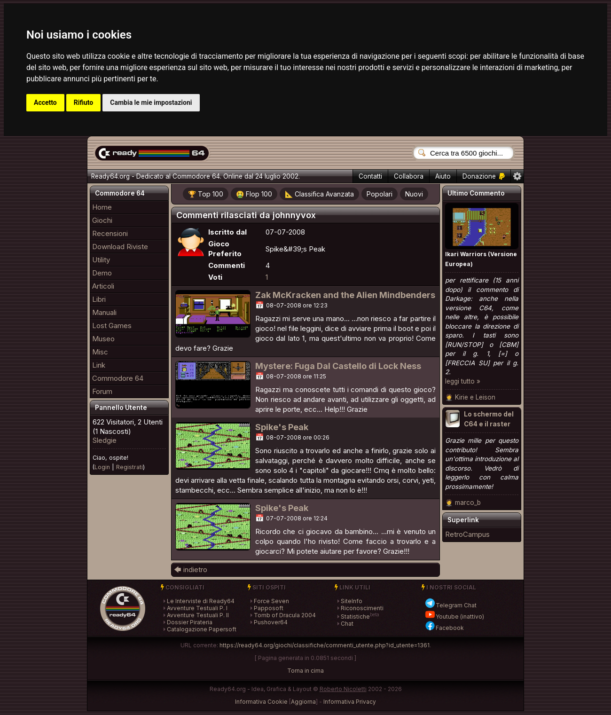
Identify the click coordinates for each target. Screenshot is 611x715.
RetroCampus (467, 534)
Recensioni (110, 233)
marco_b (468, 502)
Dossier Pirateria (189, 622)
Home (102, 207)
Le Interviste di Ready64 (201, 601)
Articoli (103, 286)
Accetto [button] (45, 102)
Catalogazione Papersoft (201, 629)
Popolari (379, 194)
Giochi (102, 220)
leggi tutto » (462, 381)
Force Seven (271, 601)
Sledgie (105, 440)
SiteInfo (351, 601)
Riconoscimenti (362, 608)
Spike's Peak (281, 427)
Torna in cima (305, 670)
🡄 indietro (190, 569)
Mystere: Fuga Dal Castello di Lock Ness (338, 366)
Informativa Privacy (349, 701)
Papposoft (268, 608)
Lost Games (112, 325)
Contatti (370, 176)
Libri (99, 299)
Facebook (444, 627)
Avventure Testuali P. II (198, 615)
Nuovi (414, 194)
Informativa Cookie (261, 701)
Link (98, 365)
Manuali (104, 312)
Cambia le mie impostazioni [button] (151, 102)
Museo (103, 338)
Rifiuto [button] (84, 102)
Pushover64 (271, 622)
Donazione (483, 176)
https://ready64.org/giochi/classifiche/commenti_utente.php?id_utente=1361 (324, 645)
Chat (347, 623)
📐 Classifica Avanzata (319, 194)
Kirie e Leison (475, 397)
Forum (102, 391)
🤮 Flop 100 (254, 194)
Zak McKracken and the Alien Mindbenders (345, 295)
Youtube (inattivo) (454, 616)
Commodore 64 (117, 378)
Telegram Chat (450, 605)
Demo (102, 272)
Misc (100, 351)
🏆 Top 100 (205, 194)
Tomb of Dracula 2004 (285, 615)
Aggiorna (303, 701)
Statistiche (355, 616)
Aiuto (443, 176)
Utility (101, 259)
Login (102, 467)
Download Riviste (120, 246)
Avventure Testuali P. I (197, 608)
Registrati (129, 467)
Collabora (408, 176)
